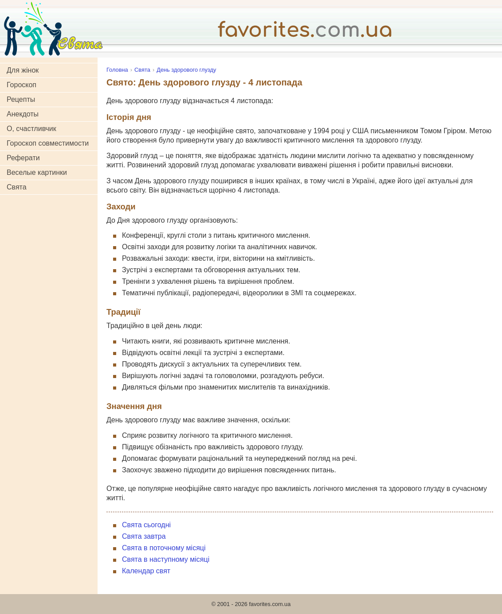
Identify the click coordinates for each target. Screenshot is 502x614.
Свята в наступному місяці (165, 559)
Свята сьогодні (146, 525)
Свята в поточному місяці (164, 548)
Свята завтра (144, 536)
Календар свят (146, 571)
